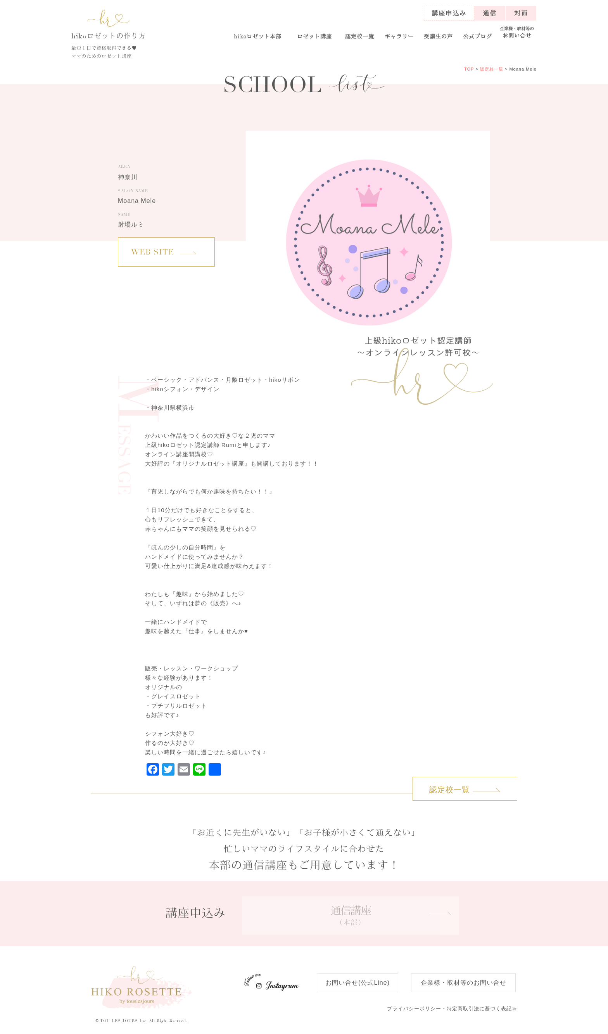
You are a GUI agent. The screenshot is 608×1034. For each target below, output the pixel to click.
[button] (314, 33)
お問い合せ (517, 32)
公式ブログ (477, 36)
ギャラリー (399, 36)
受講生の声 (438, 36)
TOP (469, 69)
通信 (490, 13)
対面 (521, 13)
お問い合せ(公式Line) (357, 982)
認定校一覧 (359, 36)
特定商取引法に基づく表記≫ (452, 1008)
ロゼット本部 (258, 36)
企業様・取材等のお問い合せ (463, 982)
